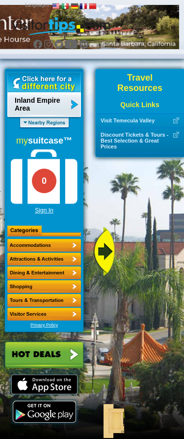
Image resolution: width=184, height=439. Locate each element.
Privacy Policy (44, 324)
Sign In (44, 210)
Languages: (38, 5)
